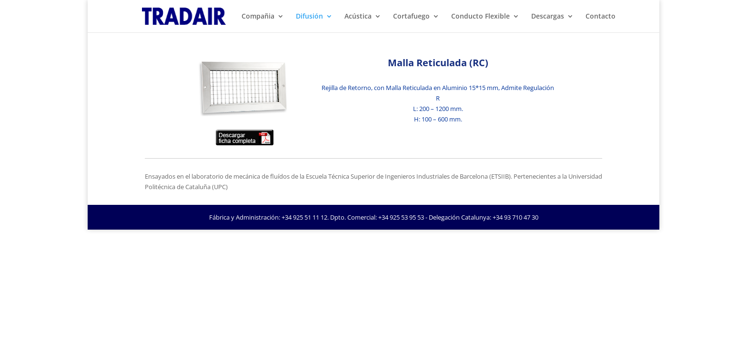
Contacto (600, 16)
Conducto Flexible (480, 16)
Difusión (309, 16)
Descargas (547, 16)
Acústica (358, 16)
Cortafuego (411, 16)
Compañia (258, 16)
